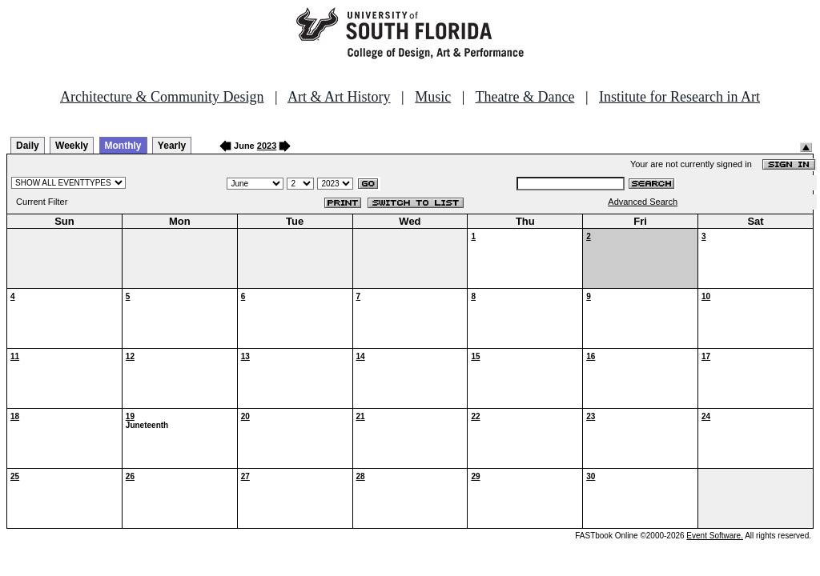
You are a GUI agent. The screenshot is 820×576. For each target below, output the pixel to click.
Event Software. (714, 535)
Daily (27, 145)
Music (433, 97)
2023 (266, 145)
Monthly (123, 145)
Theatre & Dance (524, 97)
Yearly (172, 145)
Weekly (71, 145)
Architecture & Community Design (161, 97)
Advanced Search (642, 201)
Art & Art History (339, 97)
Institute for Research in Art (679, 97)
